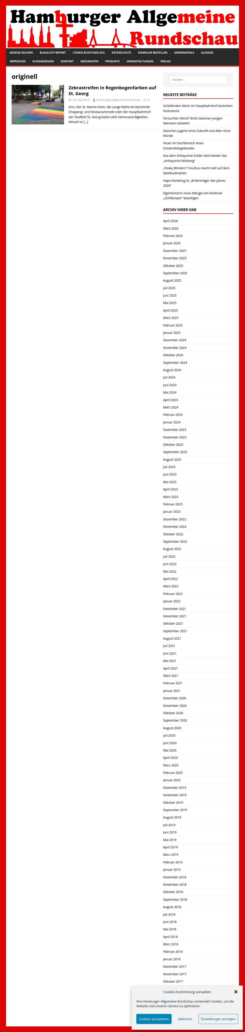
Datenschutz (121, 52)
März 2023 (170, 497)
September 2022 (175, 541)
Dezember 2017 (174, 966)
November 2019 (175, 795)
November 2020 (175, 705)
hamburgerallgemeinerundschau (118, 100)
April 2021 (170, 668)
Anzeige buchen (21, 52)
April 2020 (170, 758)
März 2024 (170, 407)
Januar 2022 (172, 601)
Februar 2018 (173, 951)
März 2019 (170, 854)
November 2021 (175, 616)
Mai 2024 (169, 392)
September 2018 (175, 899)
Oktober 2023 (173, 444)
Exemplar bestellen (152, 52)
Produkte (112, 61)
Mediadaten (89, 61)
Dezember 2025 (174, 251)
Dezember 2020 (174, 698)
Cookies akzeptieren (154, 1019)
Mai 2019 (169, 840)
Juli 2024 (169, 377)
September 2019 (175, 810)
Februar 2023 (173, 504)
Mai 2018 (169, 929)
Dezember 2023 (174, 429)
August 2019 (172, 817)
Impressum (17, 61)
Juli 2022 (169, 556)
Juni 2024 (169, 385)
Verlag (165, 61)
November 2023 (175, 437)
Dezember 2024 (174, 340)
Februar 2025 (173, 325)
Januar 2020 (172, 780)
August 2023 (172, 459)
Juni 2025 (169, 295)
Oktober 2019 (173, 802)
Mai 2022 (169, 571)
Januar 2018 (172, 959)
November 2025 (175, 258)
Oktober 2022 (173, 534)
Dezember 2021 (174, 609)
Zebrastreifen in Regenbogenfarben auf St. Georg (112, 90)
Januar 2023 (172, 511)
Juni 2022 (169, 564)
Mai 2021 (169, 661)
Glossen (207, 52)
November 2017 (175, 974)
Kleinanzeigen (43, 61)
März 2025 (170, 318)
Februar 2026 (173, 236)
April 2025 (170, 310)
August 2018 (172, 907)
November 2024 (175, 347)
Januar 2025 (172, 333)
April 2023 (170, 489)
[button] (236, 992)
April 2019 (170, 847)
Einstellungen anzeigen (218, 1019)
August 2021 (172, 638)
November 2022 (175, 526)
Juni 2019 (169, 832)
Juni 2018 (169, 922)
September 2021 (175, 631)
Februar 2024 (173, 414)
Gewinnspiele (184, 52)
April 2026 (170, 221)
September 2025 (175, 273)
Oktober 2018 (173, 892)
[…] (86, 122)
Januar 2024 (172, 422)
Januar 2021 (172, 691)
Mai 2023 (169, 482)
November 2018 (175, 884)
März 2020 (170, 765)
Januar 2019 (172, 869)
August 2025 (172, 280)
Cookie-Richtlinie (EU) (89, 52)
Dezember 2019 (174, 787)
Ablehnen (185, 1019)
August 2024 (172, 370)
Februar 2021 (173, 683)
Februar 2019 (173, 862)
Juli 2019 (169, 825)
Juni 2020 (169, 743)
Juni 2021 (169, 653)
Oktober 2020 (173, 713)
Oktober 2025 (173, 266)
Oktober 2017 (173, 981)
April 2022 (170, 579)
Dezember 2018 (174, 877)
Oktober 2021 (173, 623)
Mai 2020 (169, 750)
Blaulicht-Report (53, 52)
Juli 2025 (169, 288)
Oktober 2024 (173, 355)
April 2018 (170, 937)
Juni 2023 (169, 474)
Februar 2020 (173, 772)
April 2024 (170, 400)
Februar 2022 (173, 594)
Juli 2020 (169, 735)
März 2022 (170, 586)
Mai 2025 (169, 303)
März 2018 (170, 944)
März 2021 (170, 676)
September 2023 (175, 452)
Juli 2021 (169, 646)
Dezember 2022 (174, 519)
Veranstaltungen (140, 61)
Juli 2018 (169, 914)
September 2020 (175, 720)
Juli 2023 (169, 467)
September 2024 (175, 362)
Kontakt (67, 61)
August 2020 (172, 728)
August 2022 (172, 549)
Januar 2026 (172, 243)
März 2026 (170, 228)
